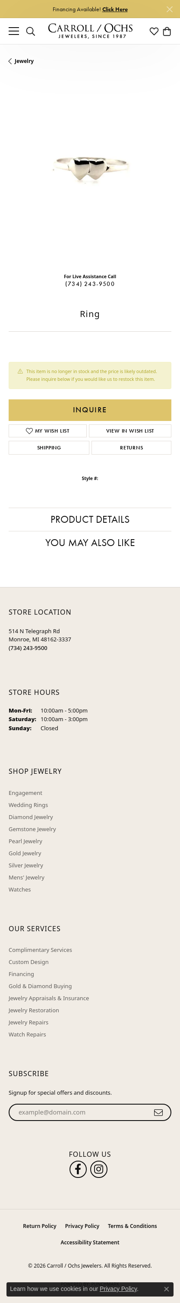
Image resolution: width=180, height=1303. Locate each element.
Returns (131, 447)
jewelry (24, 61)
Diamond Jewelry (31, 817)
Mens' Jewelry (26, 877)
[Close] (169, 9)
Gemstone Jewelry (32, 829)
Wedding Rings (28, 805)
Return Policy (39, 1226)
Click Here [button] (115, 9)
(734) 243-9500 (90, 284)
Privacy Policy (82, 1226)
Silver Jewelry (26, 865)
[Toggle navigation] (13, 31)
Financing (21, 974)
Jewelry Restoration (34, 1010)
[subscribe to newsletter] (159, 1112)
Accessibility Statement (89, 1242)
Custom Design (29, 962)
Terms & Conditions (132, 1226)
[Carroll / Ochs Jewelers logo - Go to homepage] (90, 31)
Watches (20, 889)
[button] (30, 31)
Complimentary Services (40, 950)
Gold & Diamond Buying (40, 986)
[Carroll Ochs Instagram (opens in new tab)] (98, 1169)
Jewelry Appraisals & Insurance (49, 998)
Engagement (25, 793)
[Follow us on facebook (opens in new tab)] (78, 1169)
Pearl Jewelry (25, 841)
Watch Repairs (27, 1034)
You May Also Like (90, 542)
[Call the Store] (28, 648)
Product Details (90, 519)
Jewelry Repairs (28, 1022)
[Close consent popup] (166, 1289)
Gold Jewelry (25, 853)
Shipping (49, 447)
